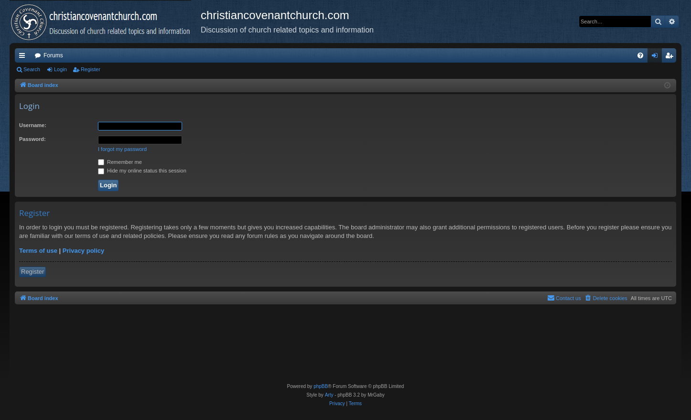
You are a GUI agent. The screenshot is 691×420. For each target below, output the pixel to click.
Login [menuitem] (657, 57)
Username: (32, 125)
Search (31, 69)
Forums (53, 55)
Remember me (120, 162)
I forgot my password (122, 149)
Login (60, 69)
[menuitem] (640, 55)
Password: (32, 139)
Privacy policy (83, 250)
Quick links (24, 57)
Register (90, 69)
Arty (329, 395)
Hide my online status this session (142, 170)
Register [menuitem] (671, 57)
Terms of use (38, 250)
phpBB (320, 386)
